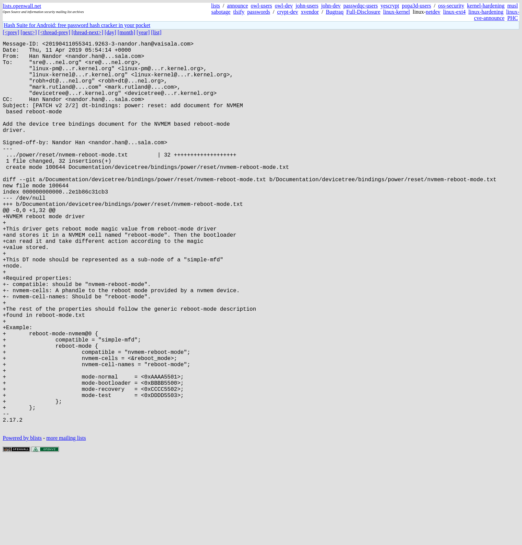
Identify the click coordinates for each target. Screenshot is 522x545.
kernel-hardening (486, 6)
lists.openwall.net (22, 6)
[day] (110, 32)
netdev (433, 12)
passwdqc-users (360, 6)
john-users (306, 6)
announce (237, 6)
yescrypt (389, 6)
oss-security (451, 6)
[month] (126, 32)
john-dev (331, 6)
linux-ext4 (454, 12)
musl (512, 6)
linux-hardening (486, 12)
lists (215, 6)
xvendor (310, 12)
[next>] (29, 32)
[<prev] (11, 32)
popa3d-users (416, 6)
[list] (156, 32)
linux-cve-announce (496, 15)
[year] (143, 32)
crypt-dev (287, 12)
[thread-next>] (88, 32)
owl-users (261, 6)
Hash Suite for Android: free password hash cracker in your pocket (77, 25)
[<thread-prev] (54, 32)
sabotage (220, 12)
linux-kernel (396, 12)
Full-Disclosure (363, 12)
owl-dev (284, 6)
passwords (258, 12)
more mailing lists (66, 524)
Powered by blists (22, 524)
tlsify (238, 12)
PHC (512, 18)
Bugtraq (335, 12)
